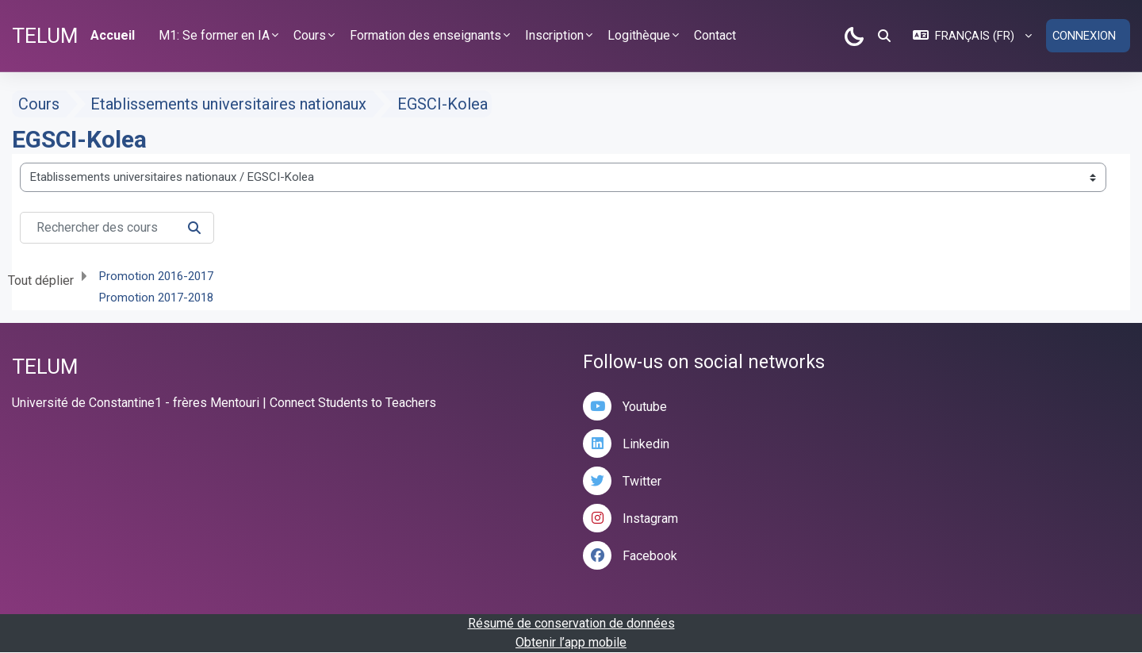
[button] (883, 35)
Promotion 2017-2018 (156, 297)
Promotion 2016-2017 (156, 276)
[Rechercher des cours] (117, 228)
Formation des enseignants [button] (425, 35)
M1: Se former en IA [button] (214, 35)
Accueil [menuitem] (112, 35)
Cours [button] (309, 35)
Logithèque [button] (638, 35)
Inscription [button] (554, 35)
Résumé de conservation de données (571, 624)
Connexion (1084, 36)
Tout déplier (41, 280)
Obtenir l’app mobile (571, 643)
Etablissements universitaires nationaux (228, 104)
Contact (715, 35)
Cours (38, 104)
